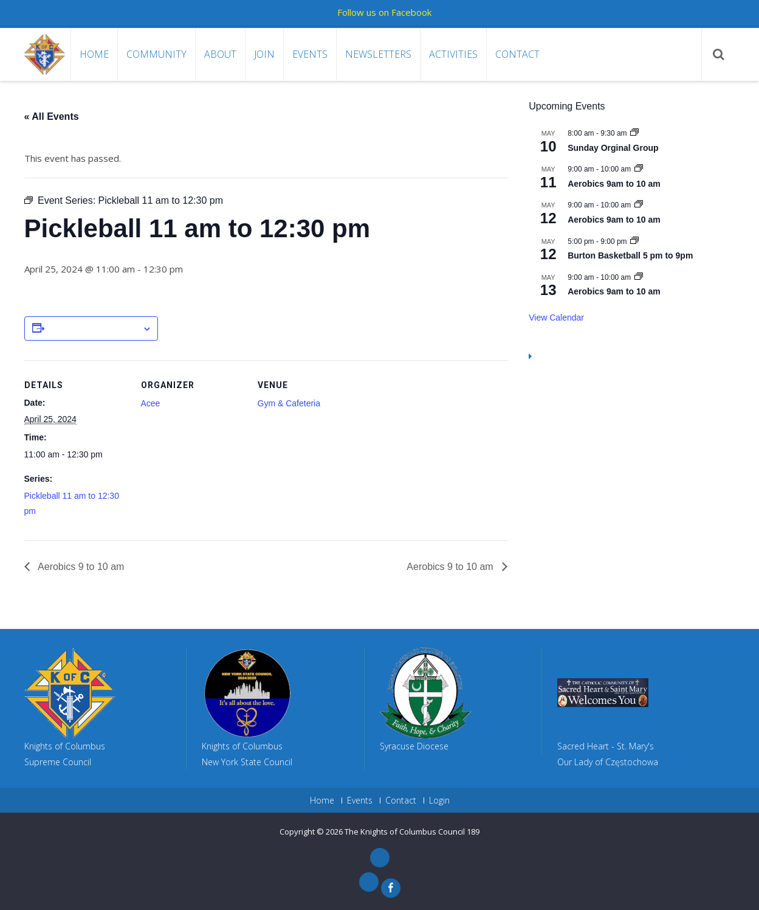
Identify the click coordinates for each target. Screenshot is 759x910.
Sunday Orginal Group (613, 148)
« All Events (51, 116)
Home (94, 54)
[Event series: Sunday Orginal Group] (634, 133)
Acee (150, 403)
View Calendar (556, 317)
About (220, 54)
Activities (453, 54)
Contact (517, 54)
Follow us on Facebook (384, 12)
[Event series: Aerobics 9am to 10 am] (638, 169)
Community (156, 54)
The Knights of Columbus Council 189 (412, 831)
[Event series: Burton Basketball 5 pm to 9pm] (634, 241)
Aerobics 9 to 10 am (80, 566)
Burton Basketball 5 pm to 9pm (630, 255)
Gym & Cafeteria (289, 403)
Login (439, 800)
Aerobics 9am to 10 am (614, 184)
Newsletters (378, 54)
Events (310, 54)
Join (264, 54)
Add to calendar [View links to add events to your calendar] (93, 329)
